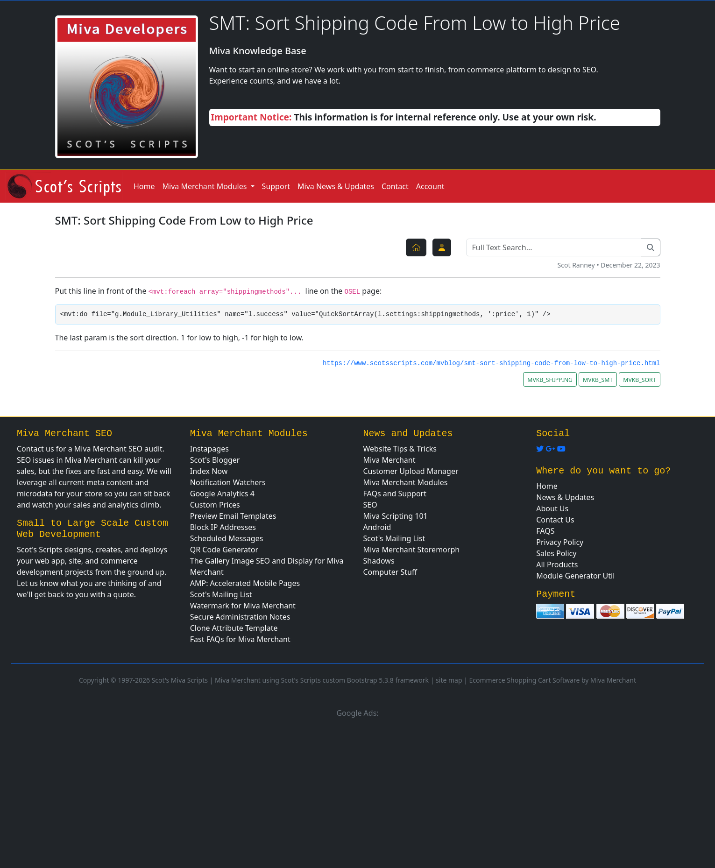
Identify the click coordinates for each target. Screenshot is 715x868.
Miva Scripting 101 (395, 516)
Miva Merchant (389, 460)
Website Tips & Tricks (400, 449)
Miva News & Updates (335, 186)
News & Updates (565, 497)
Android (377, 527)
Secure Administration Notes (240, 617)
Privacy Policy (559, 542)
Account (430, 186)
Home (144, 186)
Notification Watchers (228, 482)
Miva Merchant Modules (405, 482)
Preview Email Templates (233, 516)
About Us (552, 508)
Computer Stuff (390, 572)
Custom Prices (215, 505)
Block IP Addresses (223, 527)
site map (449, 680)
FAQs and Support (395, 493)
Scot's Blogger (215, 460)
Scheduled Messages (226, 538)
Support (276, 186)
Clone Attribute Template (234, 628)
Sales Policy (556, 553)
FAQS (545, 531)
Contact (395, 186)
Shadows (379, 561)
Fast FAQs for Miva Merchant (240, 639)
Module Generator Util (575, 576)
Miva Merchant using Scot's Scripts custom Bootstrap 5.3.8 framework (322, 680)
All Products (557, 564)
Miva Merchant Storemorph (411, 549)
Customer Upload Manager (411, 471)
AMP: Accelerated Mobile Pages (245, 583)
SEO (370, 505)
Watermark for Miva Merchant (243, 605)
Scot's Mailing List (221, 594)
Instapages (209, 449)
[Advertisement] (358, 791)
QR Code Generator (224, 549)
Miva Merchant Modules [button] (206, 186)
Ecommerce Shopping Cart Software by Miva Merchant (553, 680)
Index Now (209, 471)
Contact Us (555, 520)
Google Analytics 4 (222, 493)
